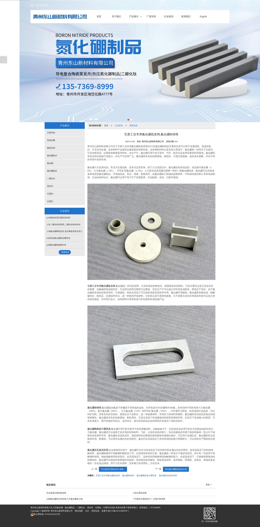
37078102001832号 (45, 514)
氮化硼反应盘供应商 (168, 475)
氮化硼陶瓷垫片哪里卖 (147, 475)
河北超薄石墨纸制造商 (56, 493)
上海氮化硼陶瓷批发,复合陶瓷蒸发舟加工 (64, 231)
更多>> (209, 484)
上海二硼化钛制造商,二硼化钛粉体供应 (63, 224)
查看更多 (65, 252)
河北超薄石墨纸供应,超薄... (113, 469)
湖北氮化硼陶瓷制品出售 (176, 469)
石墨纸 (50, 194)
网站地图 (79, 511)
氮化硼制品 (52, 171)
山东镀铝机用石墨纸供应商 (58, 218)
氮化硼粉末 (52, 155)
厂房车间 (151, 16)
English (203, 16)
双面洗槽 (51, 140)
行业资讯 (168, 16)
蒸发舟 (50, 186)
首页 (99, 16)
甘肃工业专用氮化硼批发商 (108, 475)
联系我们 (186, 16)
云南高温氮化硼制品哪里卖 (58, 238)
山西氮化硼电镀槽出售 (56, 245)
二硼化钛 (51, 178)
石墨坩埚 (51, 133)
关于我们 (116, 16)
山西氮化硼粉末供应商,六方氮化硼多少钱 (64, 499)
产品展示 (133, 16)
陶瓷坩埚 (51, 148)
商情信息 (133, 125)
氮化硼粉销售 (128, 475)
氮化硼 (50, 163)
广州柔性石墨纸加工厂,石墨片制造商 (149, 499)
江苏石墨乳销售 (140, 493)
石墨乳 (50, 201)
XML (87, 511)
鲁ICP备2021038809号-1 (118, 511)
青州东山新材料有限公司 (62, 511)
